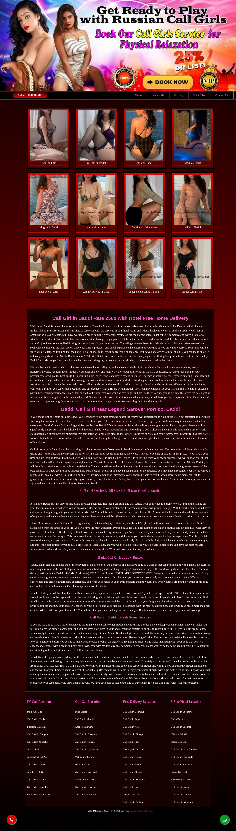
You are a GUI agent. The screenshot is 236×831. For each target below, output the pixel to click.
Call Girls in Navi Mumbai (184, 749)
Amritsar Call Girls (36, 772)
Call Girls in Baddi (36, 779)
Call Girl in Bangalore (38, 787)
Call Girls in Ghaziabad (86, 734)
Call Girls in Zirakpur (133, 734)
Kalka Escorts (178, 719)
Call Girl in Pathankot (182, 764)
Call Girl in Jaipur (132, 719)
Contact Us (221, 95)
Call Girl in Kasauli (132, 757)
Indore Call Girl (179, 742)
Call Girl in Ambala (37, 764)
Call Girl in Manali (132, 772)
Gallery (178, 95)
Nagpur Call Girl (131, 794)
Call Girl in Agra (131, 726)
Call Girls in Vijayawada (183, 802)
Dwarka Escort (82, 764)
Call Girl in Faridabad (86, 772)
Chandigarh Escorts (137, 811)
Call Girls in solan (180, 787)
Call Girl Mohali (131, 742)
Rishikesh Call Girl (180, 779)
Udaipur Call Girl (179, 734)
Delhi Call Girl (34, 711)
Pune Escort (81, 711)
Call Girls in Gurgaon (37, 734)
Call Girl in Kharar (132, 764)
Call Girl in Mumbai (85, 719)
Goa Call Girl (33, 749)
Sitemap (149, 811)
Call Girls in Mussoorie (134, 779)
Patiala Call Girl (179, 772)
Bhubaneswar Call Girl (38, 794)
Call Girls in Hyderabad (87, 749)
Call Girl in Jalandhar (37, 742)
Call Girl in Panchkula (182, 757)
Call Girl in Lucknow (181, 711)
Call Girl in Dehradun (133, 711)
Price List (199, 95)
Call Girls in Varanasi (181, 794)
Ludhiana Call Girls (37, 726)
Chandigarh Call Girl (133, 749)
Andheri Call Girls (84, 726)
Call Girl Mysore (131, 787)
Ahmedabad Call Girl (37, 757)
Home (138, 95)
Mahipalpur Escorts (84, 757)
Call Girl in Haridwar (85, 794)
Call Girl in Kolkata (85, 742)
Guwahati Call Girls (85, 779)
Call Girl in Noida (36, 719)
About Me (158, 95)
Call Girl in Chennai (181, 726)
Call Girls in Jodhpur (133, 802)
